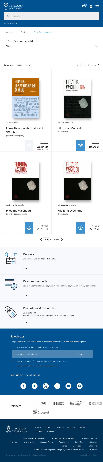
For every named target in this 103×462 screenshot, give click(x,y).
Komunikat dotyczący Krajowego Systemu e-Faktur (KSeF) (59, 449)
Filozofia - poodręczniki (44, 32)
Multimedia (92, 445)
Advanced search (10, 23)
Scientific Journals (89, 438)
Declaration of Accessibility (33, 438)
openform (93, 455)
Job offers (39, 431)
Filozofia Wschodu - (19, 211)
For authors (59, 427)
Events (38, 427)
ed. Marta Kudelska (66, 122)
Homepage (8, 32)
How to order (28, 442)
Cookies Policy (46, 442)
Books (23, 32)
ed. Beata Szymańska (15, 205)
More (57, 347)
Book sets (77, 445)
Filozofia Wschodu (70, 128)
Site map (93, 442)
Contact (50, 431)
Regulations (64, 442)
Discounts (83, 427)
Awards (13, 442)
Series (64, 445)
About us (71, 427)
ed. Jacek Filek (12, 122)
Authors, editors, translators (63, 438)
